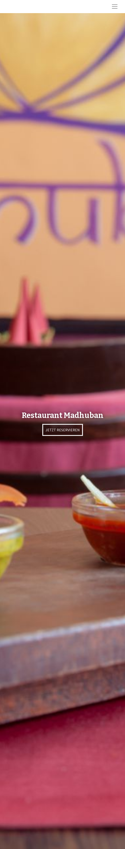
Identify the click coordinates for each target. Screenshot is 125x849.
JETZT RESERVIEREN (62, 430)
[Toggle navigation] (114, 6)
